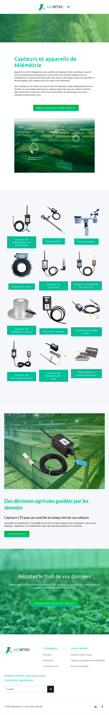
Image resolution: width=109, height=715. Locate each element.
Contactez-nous (50, 666)
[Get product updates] (25, 689)
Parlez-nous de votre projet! (56, 108)
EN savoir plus (17, 534)
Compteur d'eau (21, 286)
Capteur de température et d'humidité (21, 242)
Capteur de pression (53, 286)
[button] (68, 6)
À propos (47, 654)
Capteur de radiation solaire (21, 330)
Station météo (86, 241)
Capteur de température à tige (53, 375)
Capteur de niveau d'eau (86, 332)
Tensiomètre (53, 241)
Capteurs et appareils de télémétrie (88, 660)
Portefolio (48, 660)
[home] (50, 7)
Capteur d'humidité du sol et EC (86, 285)
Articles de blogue (79, 666)
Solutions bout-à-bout (81, 654)
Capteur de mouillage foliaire (22, 376)
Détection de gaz (53, 331)
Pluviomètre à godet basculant (86, 373)
